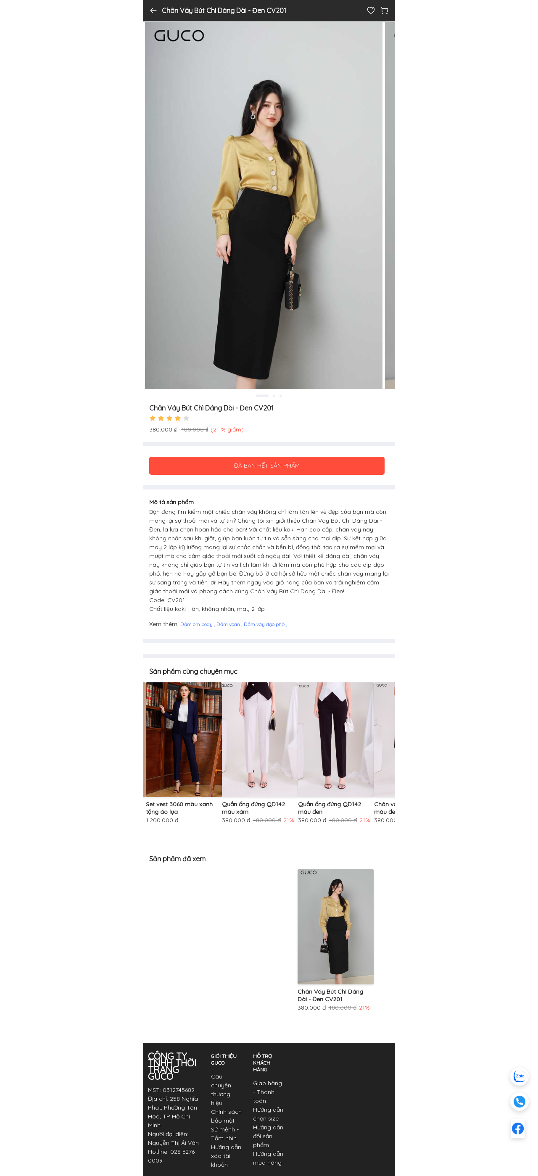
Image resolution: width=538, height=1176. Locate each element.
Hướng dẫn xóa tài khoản (226, 1155)
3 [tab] (281, 396)
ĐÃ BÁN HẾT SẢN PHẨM (267, 465)
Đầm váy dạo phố (265, 624)
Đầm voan (228, 624)
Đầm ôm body (197, 624)
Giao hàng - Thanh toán (267, 1092)
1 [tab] (262, 396)
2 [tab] (274, 396)
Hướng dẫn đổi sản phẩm (268, 1136)
